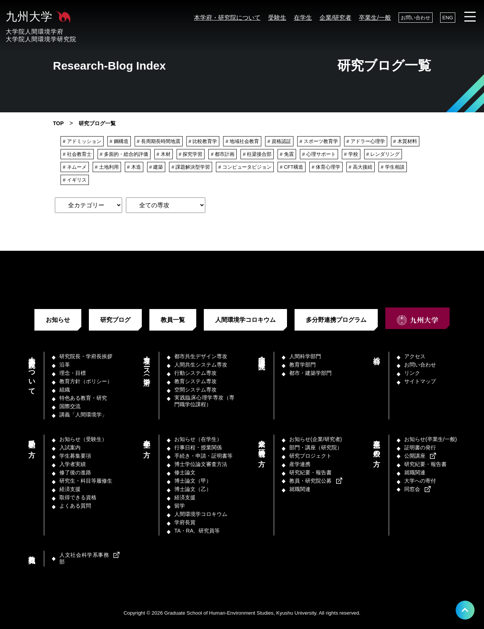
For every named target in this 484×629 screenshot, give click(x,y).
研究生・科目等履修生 (85, 481)
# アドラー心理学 (365, 141)
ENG (447, 17)
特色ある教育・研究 (83, 398)
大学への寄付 (420, 481)
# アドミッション (82, 141)
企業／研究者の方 (261, 445)
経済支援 (70, 489)
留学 (179, 506)
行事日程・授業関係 (198, 447)
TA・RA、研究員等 (197, 531)
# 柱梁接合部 (257, 154)
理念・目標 (72, 373)
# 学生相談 (393, 167)
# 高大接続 (360, 167)
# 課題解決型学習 (190, 167)
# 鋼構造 (119, 141)
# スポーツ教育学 (318, 141)
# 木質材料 (405, 141)
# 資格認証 (279, 141)
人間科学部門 (305, 356)
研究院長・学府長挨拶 (85, 356)
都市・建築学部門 (310, 373)
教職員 (32, 552)
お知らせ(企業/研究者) (315, 439)
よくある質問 (75, 506)
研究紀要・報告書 (310, 472)
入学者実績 (72, 464)
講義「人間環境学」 (83, 415)
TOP (58, 123)
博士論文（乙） (192, 489)
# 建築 (156, 167)
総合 (376, 352)
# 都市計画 (222, 154)
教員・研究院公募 (310, 481)
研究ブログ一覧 (97, 123)
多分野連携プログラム (336, 320)
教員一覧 (173, 320)
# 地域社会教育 (242, 141)
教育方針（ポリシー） (85, 381)
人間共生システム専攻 (200, 365)
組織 (64, 390)
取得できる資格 (77, 497)
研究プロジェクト (310, 456)
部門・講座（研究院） (261, 355)
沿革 (64, 365)
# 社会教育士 (77, 154)
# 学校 (351, 154)
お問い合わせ (415, 17)
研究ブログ (115, 320)
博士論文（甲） (192, 481)
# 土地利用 (107, 167)
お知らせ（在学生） (198, 439)
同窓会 (412, 489)
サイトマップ (420, 381)
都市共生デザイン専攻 (200, 356)
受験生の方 (32, 440)
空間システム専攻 (195, 390)
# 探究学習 (191, 154)
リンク (412, 373)
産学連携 (299, 464)
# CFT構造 (291, 167)
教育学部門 (302, 365)
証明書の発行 (420, 447)
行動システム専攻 (195, 373)
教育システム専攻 (195, 381)
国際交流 (70, 406)
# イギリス (75, 180)
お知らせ (58, 320)
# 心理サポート (319, 154)
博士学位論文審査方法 (200, 464)
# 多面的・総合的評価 (124, 154)
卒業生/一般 (375, 17)
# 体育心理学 (326, 167)
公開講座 (414, 456)
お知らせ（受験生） (83, 439)
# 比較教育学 (203, 141)
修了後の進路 (75, 472)
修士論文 (184, 472)
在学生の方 (146, 440)
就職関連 (299, 489)
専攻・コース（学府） (146, 363)
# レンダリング (383, 154)
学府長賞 (184, 522)
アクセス (414, 356)
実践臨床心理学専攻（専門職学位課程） (204, 400)
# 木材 (164, 154)
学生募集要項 (75, 456)
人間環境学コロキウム (245, 320)
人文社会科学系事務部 (84, 558)
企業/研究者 (335, 17)
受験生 (277, 17)
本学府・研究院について (227, 17)
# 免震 (287, 154)
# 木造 (134, 167)
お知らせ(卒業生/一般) (430, 439)
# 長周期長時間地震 (158, 141)
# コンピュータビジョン (244, 167)
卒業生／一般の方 (376, 445)
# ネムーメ (75, 167)
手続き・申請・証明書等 (203, 456)
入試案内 (70, 447)
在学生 (303, 17)
